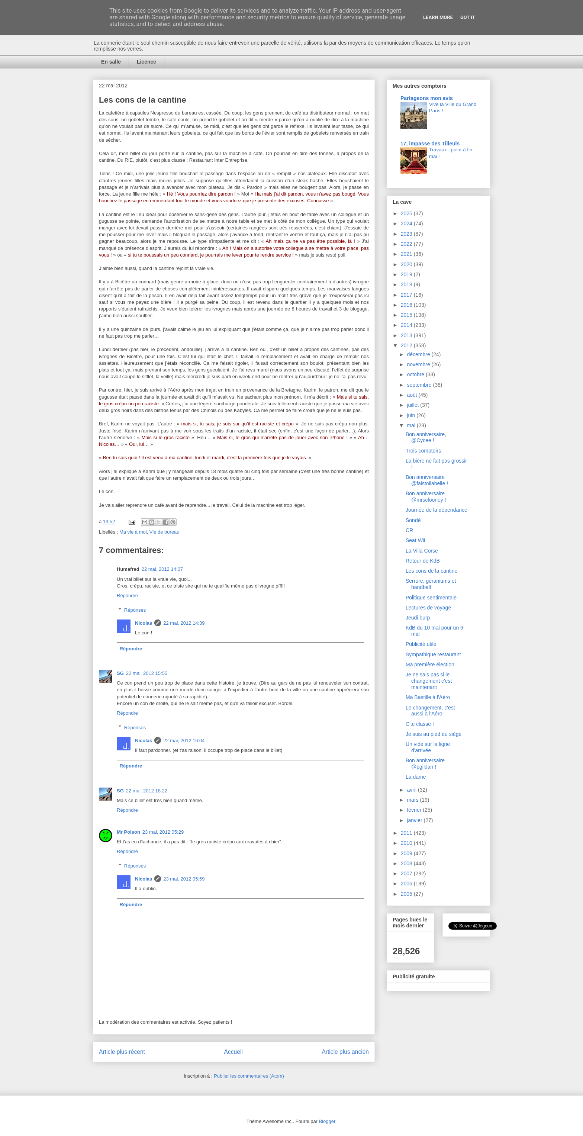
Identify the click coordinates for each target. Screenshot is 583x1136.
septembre (420, 385)
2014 (407, 325)
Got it (467, 17)
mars (413, 800)
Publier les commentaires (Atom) (249, 1076)
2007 (407, 873)
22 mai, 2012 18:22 (146, 791)
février (415, 810)
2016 (407, 305)
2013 (407, 335)
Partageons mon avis (426, 98)
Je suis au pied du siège (433, 734)
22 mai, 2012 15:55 (146, 673)
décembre (419, 354)
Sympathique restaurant (433, 654)
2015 (407, 315)
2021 (407, 254)
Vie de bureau (164, 532)
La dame (416, 777)
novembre (419, 364)
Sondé (413, 520)
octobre (416, 374)
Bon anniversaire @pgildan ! (425, 763)
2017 (407, 295)
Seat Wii (415, 540)
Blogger (327, 1121)
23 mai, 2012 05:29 (163, 832)
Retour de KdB (423, 561)
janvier (415, 820)
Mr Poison (128, 832)
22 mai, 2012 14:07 (162, 569)
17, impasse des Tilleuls (430, 144)
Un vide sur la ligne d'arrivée (428, 747)
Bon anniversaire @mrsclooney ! (426, 496)
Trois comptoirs (423, 451)
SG (120, 673)
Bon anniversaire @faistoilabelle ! (427, 480)
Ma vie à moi (133, 532)
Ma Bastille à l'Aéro (428, 697)
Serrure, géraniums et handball (431, 584)
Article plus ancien (345, 1052)
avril (412, 790)
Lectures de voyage (428, 608)
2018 (407, 284)
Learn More (438, 17)
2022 (407, 244)
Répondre (127, 595)
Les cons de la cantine (431, 571)
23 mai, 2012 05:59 (183, 879)
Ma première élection (430, 664)
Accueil (233, 1052)
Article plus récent (122, 1052)
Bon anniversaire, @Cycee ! (426, 437)
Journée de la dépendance (436, 510)
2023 (407, 234)
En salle (111, 62)
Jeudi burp (418, 618)
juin (411, 415)
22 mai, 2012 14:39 (183, 623)
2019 (407, 274)
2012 (407, 345)
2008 (407, 863)
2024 (407, 223)
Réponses (135, 609)
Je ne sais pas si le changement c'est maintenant (429, 681)
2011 (407, 833)
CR (409, 530)
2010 (407, 843)
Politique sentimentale (431, 598)
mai (411, 425)
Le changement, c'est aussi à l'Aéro (430, 711)
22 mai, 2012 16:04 (183, 740)
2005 (407, 894)
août (412, 395)
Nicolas (143, 623)
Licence (146, 62)
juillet (413, 405)
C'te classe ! (420, 724)
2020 (407, 264)
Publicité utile (421, 644)
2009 (407, 853)
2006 (407, 883)
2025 (407, 213)
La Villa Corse (422, 551)
